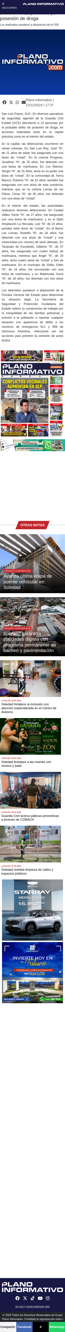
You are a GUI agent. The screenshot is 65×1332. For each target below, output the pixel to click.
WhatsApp (56, 1327)
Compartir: (8, 1327)
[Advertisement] (31, 484)
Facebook (24, 1327)
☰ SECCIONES (9, 5)
